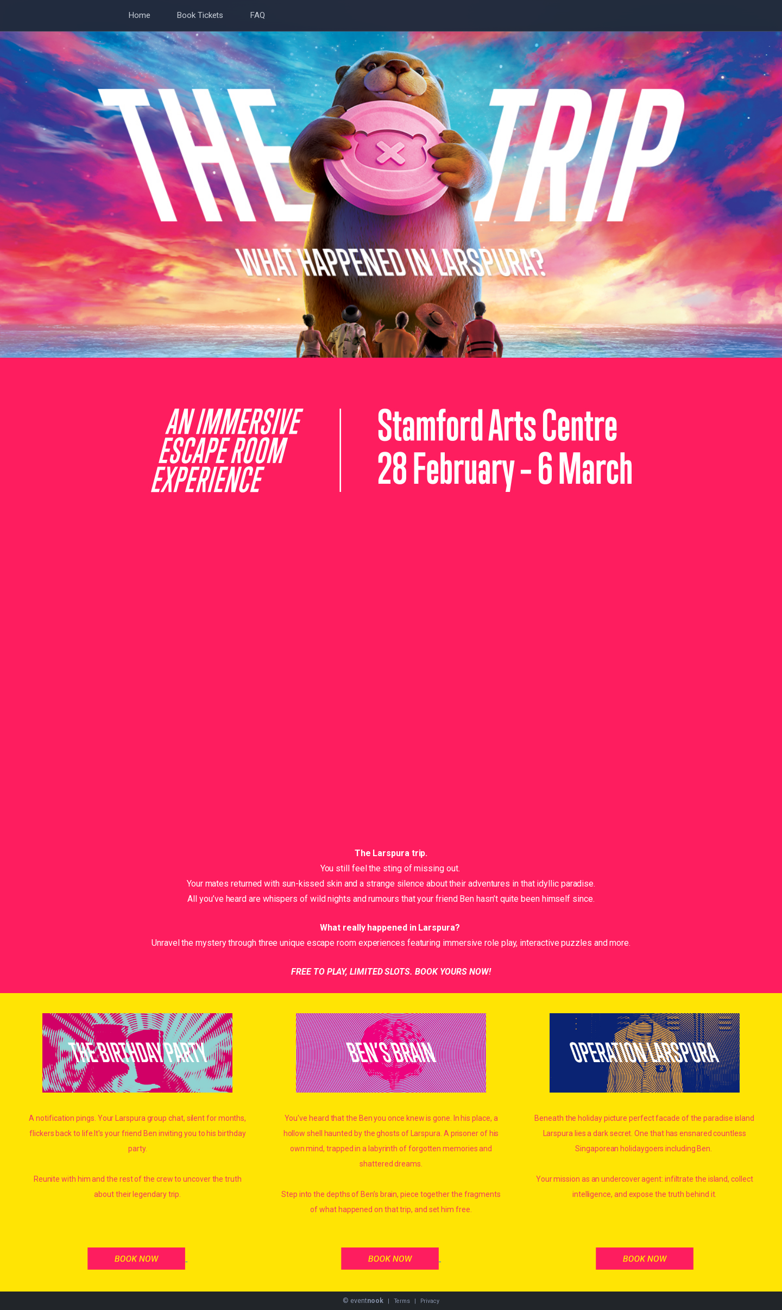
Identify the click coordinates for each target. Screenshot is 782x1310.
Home (139, 15)
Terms (402, 1301)
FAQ (257, 15)
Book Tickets (199, 15)
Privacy (429, 1301)
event (366, 1301)
